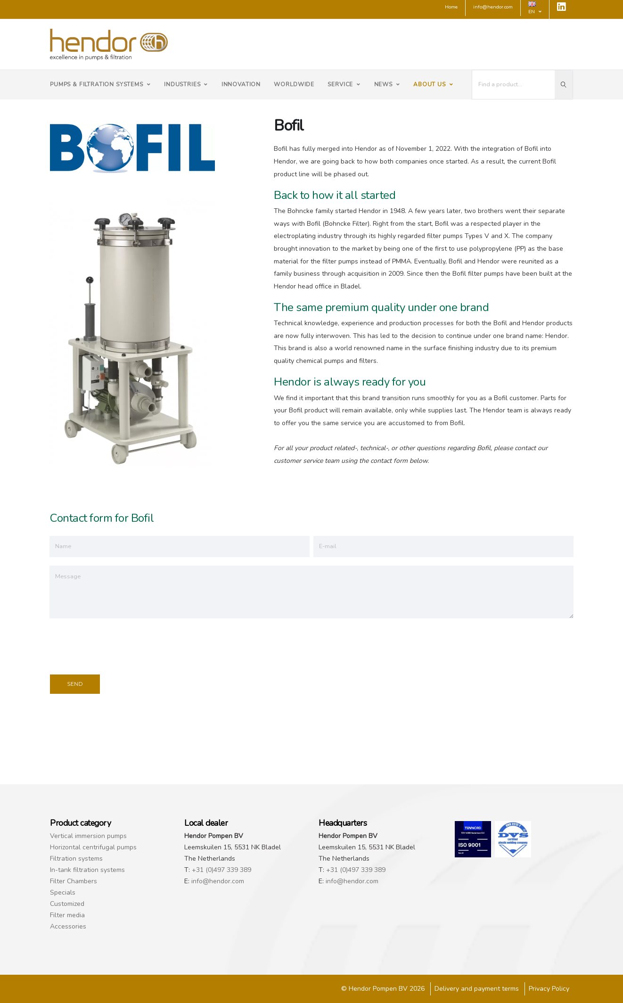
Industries (186, 84)
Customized (67, 903)
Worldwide (294, 84)
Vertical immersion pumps (88, 835)
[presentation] (121, 644)
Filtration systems (76, 858)
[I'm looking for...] (513, 84)
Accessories (68, 926)
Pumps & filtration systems (100, 84)
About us (433, 84)
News (387, 84)
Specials (62, 892)
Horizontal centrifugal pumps (93, 847)
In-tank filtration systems (87, 869)
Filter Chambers (73, 881)
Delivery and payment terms (476, 988)
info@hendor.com (217, 881)
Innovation (241, 84)
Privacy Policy (549, 988)
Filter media (67, 915)
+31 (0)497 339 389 (221, 869)
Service (344, 84)
